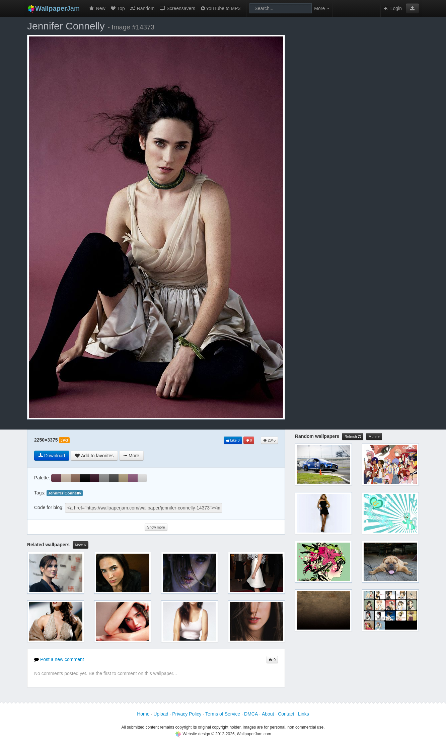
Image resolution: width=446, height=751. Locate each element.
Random (142, 8)
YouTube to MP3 (220, 8)
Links (303, 714)
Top (117, 8)
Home (143, 714)
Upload (160, 714)
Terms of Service (222, 714)
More (80, 545)
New (97, 8)
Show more (156, 527)
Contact (286, 714)
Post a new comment (59, 659)
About (268, 714)
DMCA (251, 714)
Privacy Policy (186, 714)
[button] (412, 8)
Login (392, 8)
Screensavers (177, 8)
